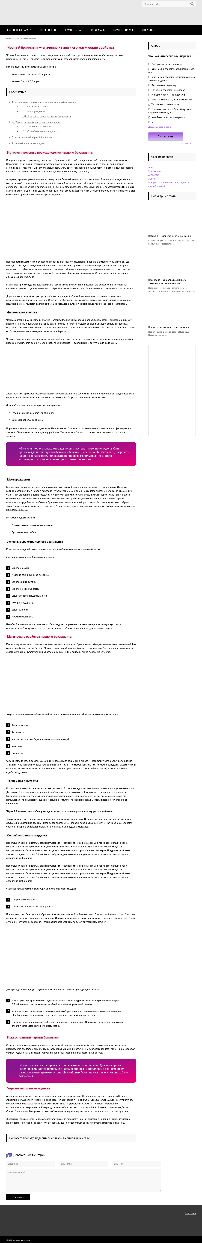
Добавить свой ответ (159, 126)
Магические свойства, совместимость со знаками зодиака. (171, 78)
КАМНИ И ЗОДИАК (123, 29)
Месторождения (33, 111)
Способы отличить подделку (40, 131)
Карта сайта (190, 1213)
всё (151, 122)
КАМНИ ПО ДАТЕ (74, 29)
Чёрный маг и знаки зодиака (28, 143)
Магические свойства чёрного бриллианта (36, 122)
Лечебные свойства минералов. (167, 89)
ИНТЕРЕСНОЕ (148, 29)
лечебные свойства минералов (166, 117)
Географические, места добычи (166, 94)
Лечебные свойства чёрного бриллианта (46, 116)
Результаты (187, 143)
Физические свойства (36, 106)
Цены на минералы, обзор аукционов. (170, 99)
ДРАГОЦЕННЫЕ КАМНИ (18, 29)
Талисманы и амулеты (36, 126)
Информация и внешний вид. (165, 64)
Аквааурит (153, 174)
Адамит (152, 178)
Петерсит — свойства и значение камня (169, 235)
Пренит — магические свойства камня (168, 327)
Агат (150, 167)
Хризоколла (154, 171)
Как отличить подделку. (162, 85)
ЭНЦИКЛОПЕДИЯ (48, 29)
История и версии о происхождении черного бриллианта (44, 102)
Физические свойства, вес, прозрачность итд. (171, 70)
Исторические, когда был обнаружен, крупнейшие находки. (170, 111)
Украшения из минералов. (164, 104)
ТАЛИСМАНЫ (98, 29)
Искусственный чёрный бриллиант (32, 137)
